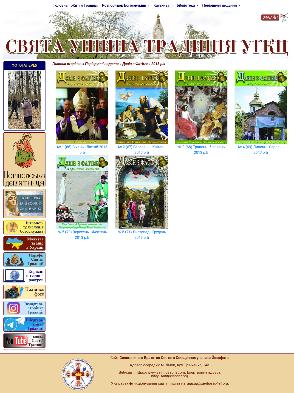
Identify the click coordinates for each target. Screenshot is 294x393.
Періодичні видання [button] (220, 5)
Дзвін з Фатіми (135, 64)
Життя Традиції (84, 5)
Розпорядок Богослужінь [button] (124, 5)
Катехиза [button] (161, 5)
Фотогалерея (24, 65)
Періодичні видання (102, 64)
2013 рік (158, 64)
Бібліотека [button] (186, 5)
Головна (61, 5)
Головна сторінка (67, 64)
